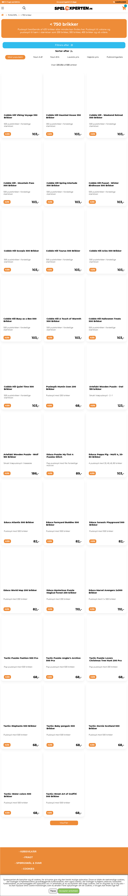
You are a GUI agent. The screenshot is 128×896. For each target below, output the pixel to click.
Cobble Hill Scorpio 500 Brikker (21, 251)
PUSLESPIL (12, 15)
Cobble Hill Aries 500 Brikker (105, 251)
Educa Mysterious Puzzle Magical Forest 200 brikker (61, 591)
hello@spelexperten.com (88, 867)
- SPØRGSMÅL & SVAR (28, 855)
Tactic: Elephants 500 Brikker (20, 726)
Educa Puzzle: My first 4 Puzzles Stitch (60, 455)
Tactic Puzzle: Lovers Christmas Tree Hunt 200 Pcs (105, 659)
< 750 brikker (26, 15)
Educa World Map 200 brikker (20, 590)
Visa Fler (64, 823)
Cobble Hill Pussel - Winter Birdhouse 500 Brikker (104, 184)
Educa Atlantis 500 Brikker (19, 522)
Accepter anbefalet (68, 891)
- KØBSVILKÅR (18, 843)
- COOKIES (28, 861)
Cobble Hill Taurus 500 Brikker (63, 251)
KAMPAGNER (120, 2)
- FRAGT (28, 849)
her (117, 886)
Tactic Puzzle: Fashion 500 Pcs (21, 658)
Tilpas (53, 891)
